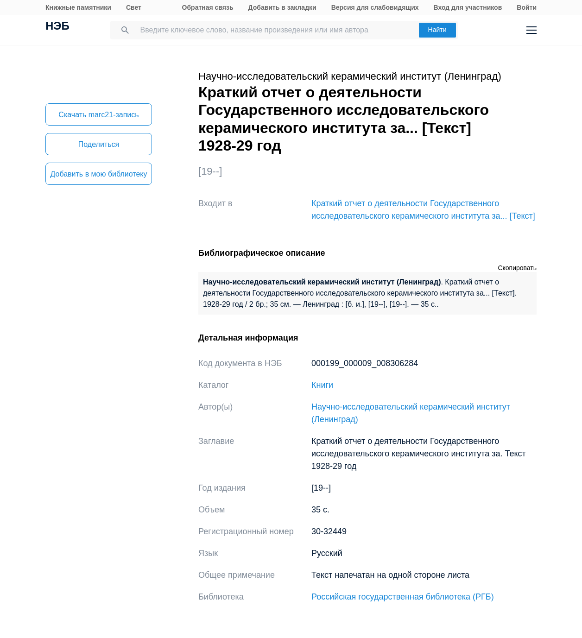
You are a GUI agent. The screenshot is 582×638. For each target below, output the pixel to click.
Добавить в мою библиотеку (98, 174)
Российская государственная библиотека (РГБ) (402, 596)
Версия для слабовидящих (375, 7)
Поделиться (98, 144)
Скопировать (517, 268)
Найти (437, 29)
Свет (133, 7)
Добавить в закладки (282, 7)
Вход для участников (468, 7)
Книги (322, 385)
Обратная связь (208, 7)
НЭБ (57, 27)
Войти (527, 7)
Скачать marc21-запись (98, 115)
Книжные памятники (78, 7)
